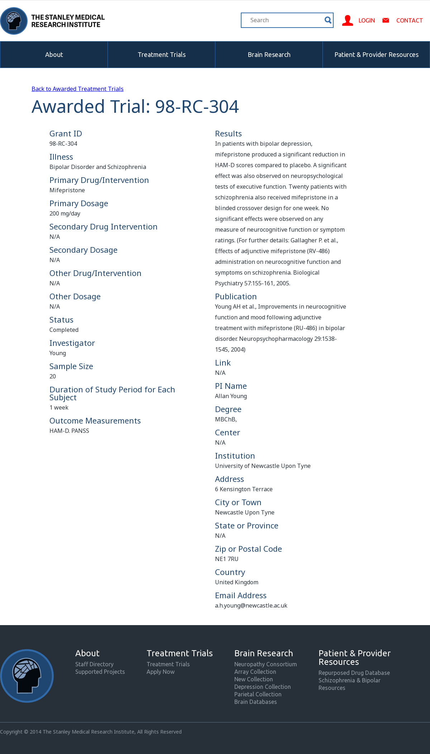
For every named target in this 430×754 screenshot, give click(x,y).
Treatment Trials (162, 54)
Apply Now (161, 671)
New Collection (253, 679)
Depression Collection (262, 686)
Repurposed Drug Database (354, 673)
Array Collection (255, 671)
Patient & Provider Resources (376, 54)
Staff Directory (94, 664)
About (54, 54)
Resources (332, 688)
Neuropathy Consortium (265, 664)
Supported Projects (100, 671)
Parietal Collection (258, 694)
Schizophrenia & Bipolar (350, 680)
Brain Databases (255, 702)
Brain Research (269, 54)
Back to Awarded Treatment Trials (78, 89)
